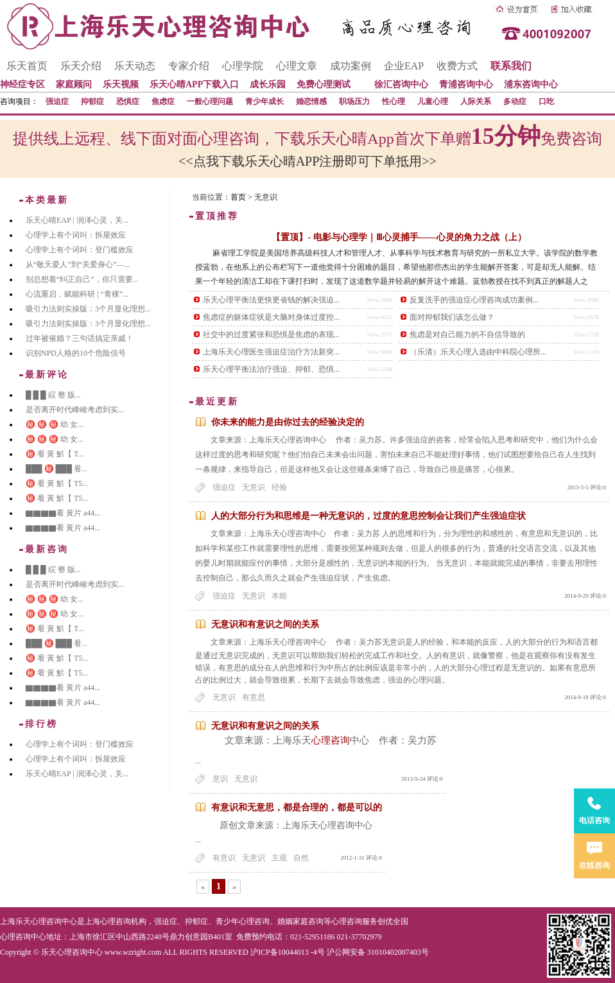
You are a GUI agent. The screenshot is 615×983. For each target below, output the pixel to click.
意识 (220, 778)
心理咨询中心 (23, 936)
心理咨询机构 (123, 921)
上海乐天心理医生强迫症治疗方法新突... (271, 351)
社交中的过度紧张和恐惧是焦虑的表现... (271, 334)
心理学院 (242, 65)
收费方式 (457, 65)
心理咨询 (330, 740)
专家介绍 (188, 65)
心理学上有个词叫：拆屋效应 (76, 235)
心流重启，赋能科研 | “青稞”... (77, 294)
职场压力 (354, 101)
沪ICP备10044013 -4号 (287, 952)
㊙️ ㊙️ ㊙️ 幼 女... (54, 424)
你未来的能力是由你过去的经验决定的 (287, 422)
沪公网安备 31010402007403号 (378, 952)
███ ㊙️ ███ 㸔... (56, 468)
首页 (238, 197)
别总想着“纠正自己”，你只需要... (82, 279)
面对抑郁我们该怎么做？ (452, 317)
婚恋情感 (311, 101)
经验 (279, 487)
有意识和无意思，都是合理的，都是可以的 (296, 807)
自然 (301, 857)
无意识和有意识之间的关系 (265, 624)
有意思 (253, 697)
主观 (279, 857)
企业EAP (404, 65)
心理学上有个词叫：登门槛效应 (80, 249)
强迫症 (57, 101)
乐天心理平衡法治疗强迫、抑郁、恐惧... (271, 369)
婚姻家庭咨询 (300, 921)
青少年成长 (264, 101)
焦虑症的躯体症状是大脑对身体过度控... (271, 317)
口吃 (546, 101)
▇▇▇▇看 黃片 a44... (63, 513)
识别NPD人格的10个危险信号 (76, 353)
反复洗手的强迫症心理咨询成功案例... (474, 299)
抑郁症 (92, 101)
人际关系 (475, 101)
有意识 (224, 857)
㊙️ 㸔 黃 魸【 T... (54, 453)
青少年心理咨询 (243, 921)
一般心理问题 (210, 101)
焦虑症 (163, 101)
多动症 (514, 101)
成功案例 (350, 65)
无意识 (253, 487)
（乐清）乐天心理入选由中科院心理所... (478, 351)
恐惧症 (127, 101)
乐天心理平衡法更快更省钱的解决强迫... (271, 299)
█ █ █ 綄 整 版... (53, 394)
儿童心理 (432, 101)
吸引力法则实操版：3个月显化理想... (88, 308)
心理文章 (296, 65)
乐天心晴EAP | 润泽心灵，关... (77, 220)
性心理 (393, 101)
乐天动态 (134, 65)
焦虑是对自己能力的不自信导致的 (467, 334)
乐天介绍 (80, 65)
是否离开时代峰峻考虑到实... (75, 409)
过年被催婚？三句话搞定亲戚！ (80, 338)
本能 (279, 595)
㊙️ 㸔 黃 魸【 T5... (57, 483)
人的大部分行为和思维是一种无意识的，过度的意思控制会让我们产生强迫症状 (368, 516)
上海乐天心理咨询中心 (38, 921)
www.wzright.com (133, 952)
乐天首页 (27, 65)
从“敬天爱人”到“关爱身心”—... (78, 264)
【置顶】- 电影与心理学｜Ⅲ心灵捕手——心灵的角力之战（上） (399, 237)
